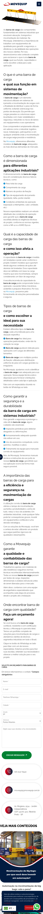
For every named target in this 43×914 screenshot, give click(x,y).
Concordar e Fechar (33, 907)
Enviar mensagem (16, 755)
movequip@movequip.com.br (27, 790)
